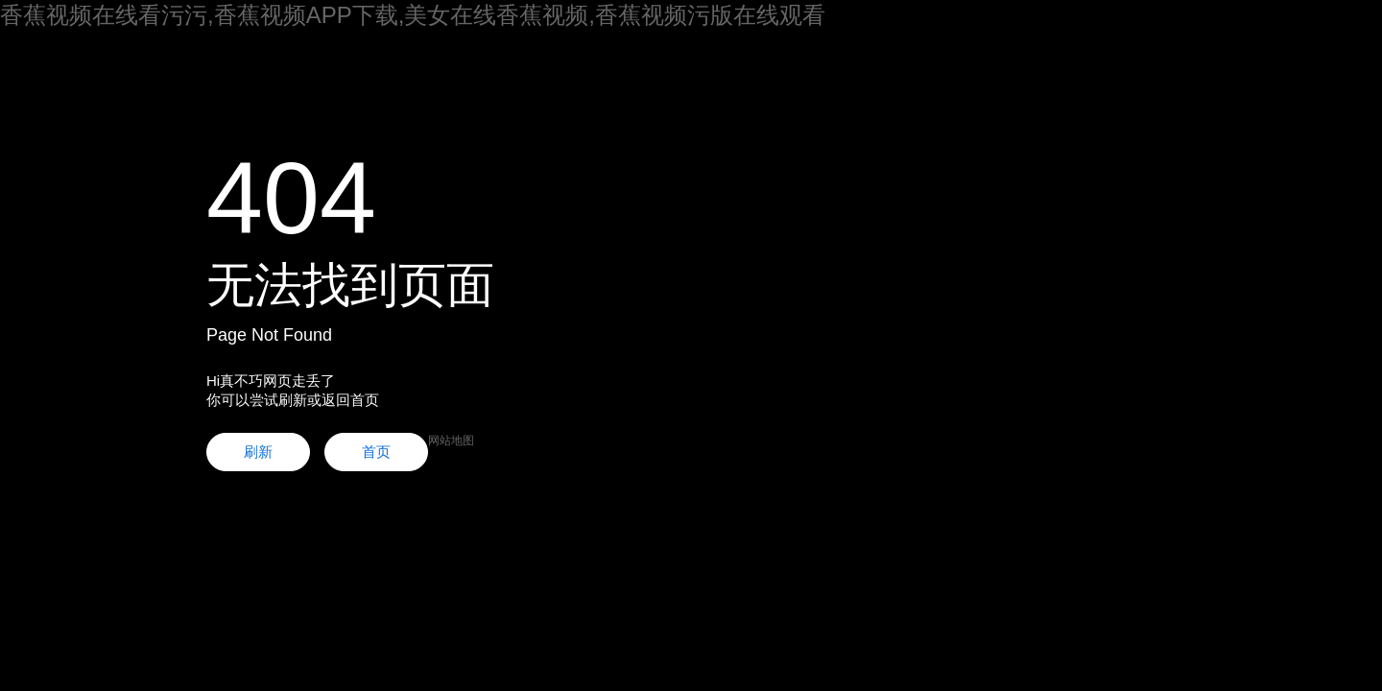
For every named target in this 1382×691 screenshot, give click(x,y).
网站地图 (451, 440)
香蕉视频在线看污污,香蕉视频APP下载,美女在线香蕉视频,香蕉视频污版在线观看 (412, 15)
